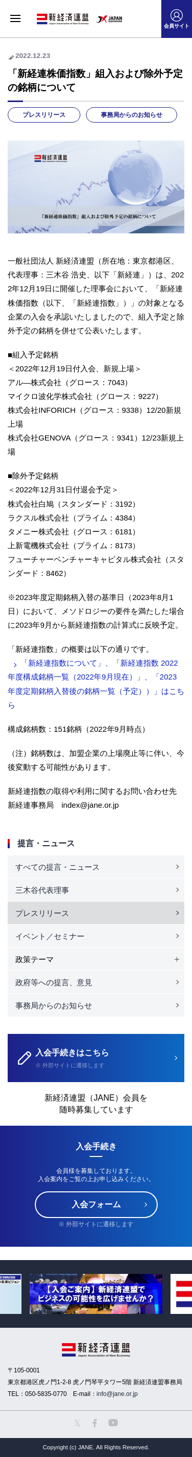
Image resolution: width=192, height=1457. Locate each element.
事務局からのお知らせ (131, 114)
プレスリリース (44, 114)
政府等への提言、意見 (53, 982)
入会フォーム (96, 1204)
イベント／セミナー (49, 936)
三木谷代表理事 (42, 890)
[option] (96, 1293)
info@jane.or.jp (117, 1394)
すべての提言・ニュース (57, 867)
